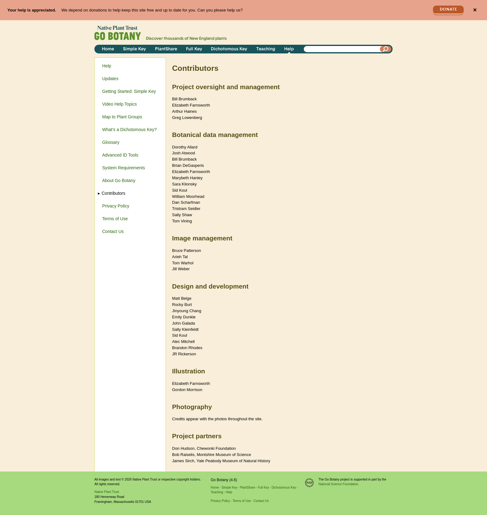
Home (108, 49)
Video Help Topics (119, 104)
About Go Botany (118, 180)
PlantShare (166, 49)
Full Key (194, 49)
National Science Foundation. (339, 484)
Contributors (113, 193)
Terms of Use (115, 218)
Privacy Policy (115, 205)
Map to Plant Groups (122, 116)
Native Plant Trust (106, 492)
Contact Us (113, 231)
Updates (110, 78)
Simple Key (134, 49)
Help (289, 49)
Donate (448, 9)
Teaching (265, 49)
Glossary (110, 142)
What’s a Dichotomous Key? (129, 129)
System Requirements (123, 167)
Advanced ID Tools (120, 155)
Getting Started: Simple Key (129, 91)
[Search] (386, 49)
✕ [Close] (475, 10)
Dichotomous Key (229, 49)
